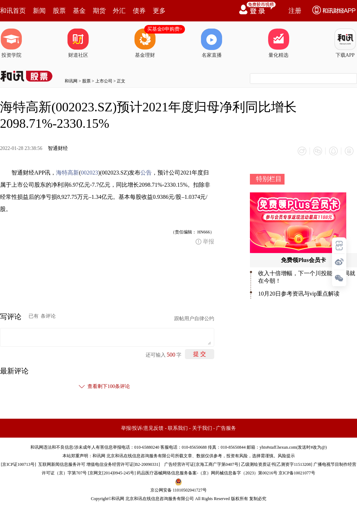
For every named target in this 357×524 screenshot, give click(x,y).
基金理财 (145, 43)
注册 (294, 10)
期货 (99, 10)
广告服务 (226, 428)
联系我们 (178, 428)
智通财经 (58, 148)
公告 (146, 173)
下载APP (345, 43)
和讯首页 (13, 10)
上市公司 (103, 81)
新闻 (39, 10)
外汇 (119, 10)
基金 (79, 10)
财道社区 (78, 43)
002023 (89, 173)
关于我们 (202, 428)
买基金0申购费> (164, 29)
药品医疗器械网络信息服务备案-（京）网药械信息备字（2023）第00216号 (207, 472)
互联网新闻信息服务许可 (61, 464)
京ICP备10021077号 (296, 472)
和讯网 (71, 81)
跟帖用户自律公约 (194, 318)
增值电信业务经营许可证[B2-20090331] (123, 464)
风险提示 (286, 455)
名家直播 (211, 43)
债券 (139, 10)
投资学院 (11, 43)
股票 (59, 10)
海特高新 (67, 173)
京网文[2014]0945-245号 (111, 472)
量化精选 (278, 43)
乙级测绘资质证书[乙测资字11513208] (276, 464)
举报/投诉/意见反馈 (142, 428)
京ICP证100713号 (18, 464)
